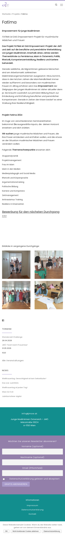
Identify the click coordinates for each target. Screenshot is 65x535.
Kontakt (32, 514)
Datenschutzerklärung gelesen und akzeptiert (35, 478)
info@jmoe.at (29, 413)
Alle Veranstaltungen (13, 360)
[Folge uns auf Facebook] (3, 320)
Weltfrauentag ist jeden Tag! (15, 387)
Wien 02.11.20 (7, 392)
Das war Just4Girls (10, 383)
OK (6, 531)
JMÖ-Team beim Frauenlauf (14, 345)
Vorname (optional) (32, 446)
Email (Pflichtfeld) (33, 468)
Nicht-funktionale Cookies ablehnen (26, 531)
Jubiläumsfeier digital (11, 396)
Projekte (16, 14)
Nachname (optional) (32, 457)
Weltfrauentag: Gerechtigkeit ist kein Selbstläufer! (24, 378)
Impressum (32, 505)
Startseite (6, 14)
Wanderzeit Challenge (12, 337)
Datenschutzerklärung (33, 510)
